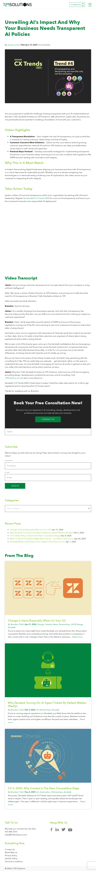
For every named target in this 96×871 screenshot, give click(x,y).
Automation (45, 792)
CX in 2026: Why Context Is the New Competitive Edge (35, 535)
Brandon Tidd (17, 624)
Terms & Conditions (14, 861)
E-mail (7, 472)
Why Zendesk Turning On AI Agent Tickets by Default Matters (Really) (41, 532)
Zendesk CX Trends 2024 (38, 198)
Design (41, 624)
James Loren (13, 44)
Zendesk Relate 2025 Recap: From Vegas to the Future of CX (37, 541)
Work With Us (11, 852)
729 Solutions (17, 4)
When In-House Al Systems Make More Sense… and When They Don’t (41, 538)
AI (37, 709)
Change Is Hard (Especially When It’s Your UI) (30, 529)
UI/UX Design (77, 624)
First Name (8, 460)
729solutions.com (13, 378)
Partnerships (64, 624)
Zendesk (12, 627)
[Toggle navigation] (90, 5)
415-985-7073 (11, 831)
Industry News (51, 624)
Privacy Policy (11, 855)
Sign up (15, 485)
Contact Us (77, 4)
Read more (77, 637)
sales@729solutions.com (16, 834)
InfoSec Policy (11, 858)
